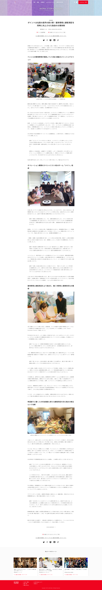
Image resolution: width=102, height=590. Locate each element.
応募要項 (42, 2)
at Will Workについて (50, 2)
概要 (38, 2)
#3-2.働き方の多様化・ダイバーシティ (58, 35)
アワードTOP (29, 2)
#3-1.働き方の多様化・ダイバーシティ (43, 35)
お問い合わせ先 (59, 2)
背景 (34, 2)
